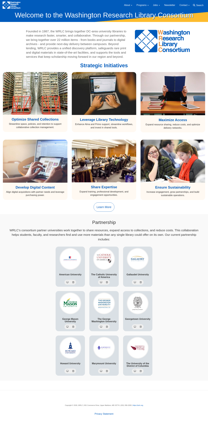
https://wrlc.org (138, 405)
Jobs (156, 5)
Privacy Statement (104, 414)
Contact (185, 5)
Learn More (104, 207)
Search (200, 5)
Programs (142, 5)
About (128, 5)
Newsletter (169, 5)
